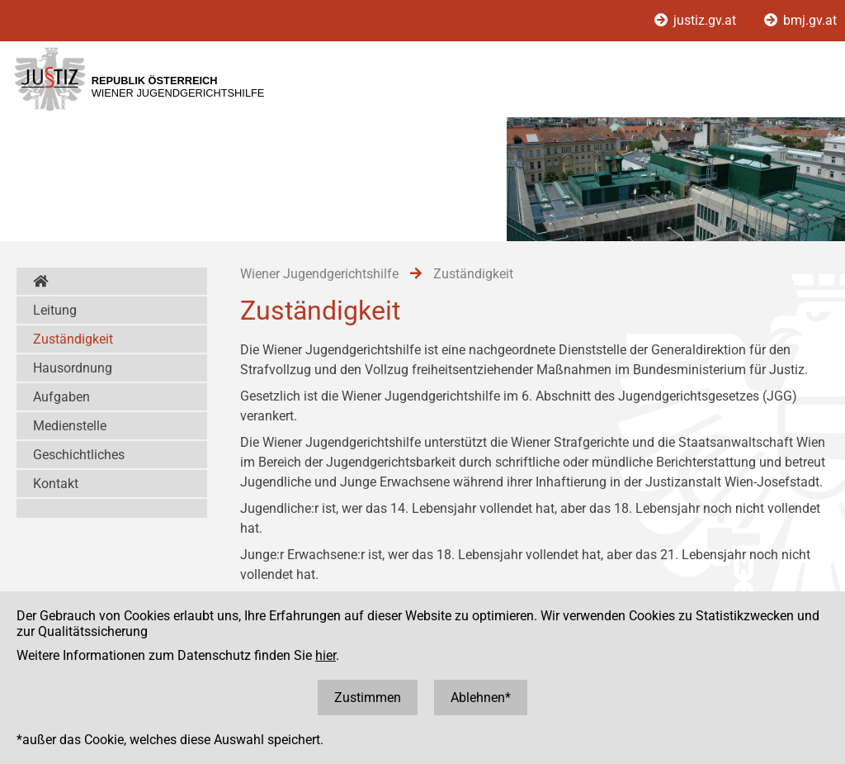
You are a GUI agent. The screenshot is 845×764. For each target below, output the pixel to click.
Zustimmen (367, 697)
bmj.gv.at (800, 20)
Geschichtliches (79, 455)
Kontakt (55, 483)
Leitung (55, 310)
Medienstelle (69, 426)
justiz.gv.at (696, 20)
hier (325, 655)
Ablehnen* (481, 697)
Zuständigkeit (73, 339)
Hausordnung (72, 368)
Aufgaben (61, 397)
